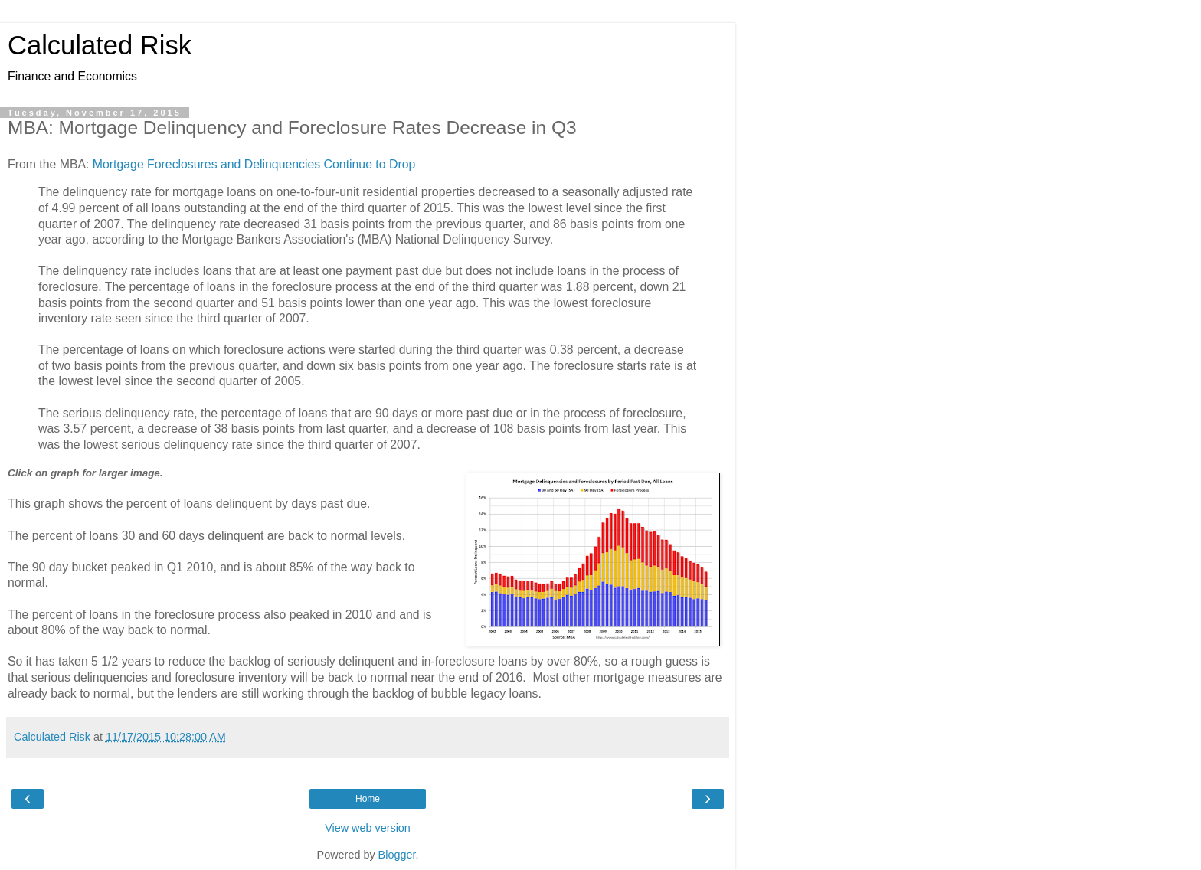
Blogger (397, 855)
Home (367, 798)
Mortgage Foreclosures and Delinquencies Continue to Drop (254, 164)
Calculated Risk (99, 45)
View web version (368, 828)
